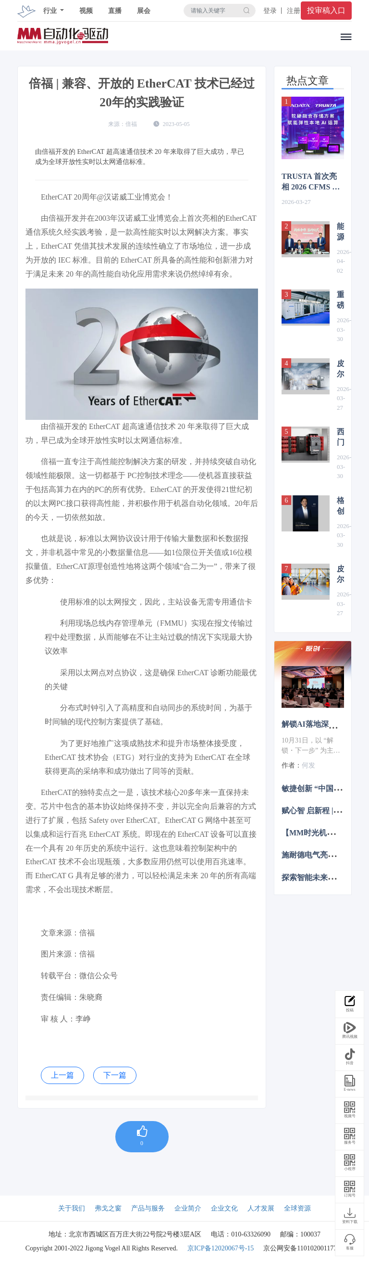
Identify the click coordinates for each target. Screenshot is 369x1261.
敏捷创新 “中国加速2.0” (322, 788)
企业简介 (187, 1208)
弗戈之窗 (108, 1208)
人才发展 (260, 1208)
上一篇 (62, 1075)
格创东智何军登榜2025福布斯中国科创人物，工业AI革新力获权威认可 (340, 506)
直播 (115, 10)
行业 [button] (51, 10)
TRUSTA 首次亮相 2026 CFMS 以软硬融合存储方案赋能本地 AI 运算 (312, 182)
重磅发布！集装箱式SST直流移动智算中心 (340, 300)
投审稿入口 (326, 10)
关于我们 (71, 1208)
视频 (86, 10)
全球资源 (297, 1208)
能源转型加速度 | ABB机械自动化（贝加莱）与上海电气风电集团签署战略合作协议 (340, 232)
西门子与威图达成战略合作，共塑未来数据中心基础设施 (340, 438)
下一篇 (114, 1075)
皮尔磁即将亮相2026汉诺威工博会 (340, 369)
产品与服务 (148, 1208)
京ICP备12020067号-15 (220, 1248)
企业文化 (224, 1208)
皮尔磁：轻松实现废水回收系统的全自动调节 (340, 575)
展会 (143, 10)
